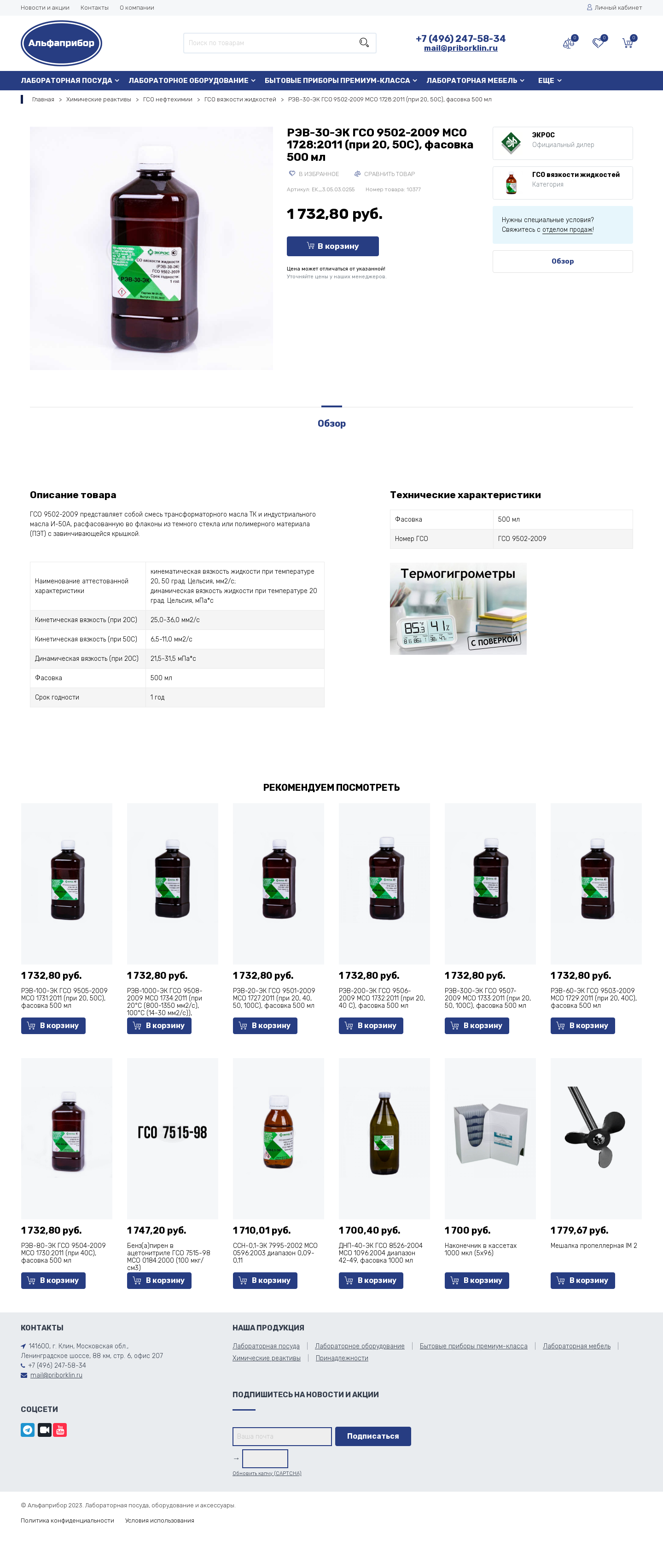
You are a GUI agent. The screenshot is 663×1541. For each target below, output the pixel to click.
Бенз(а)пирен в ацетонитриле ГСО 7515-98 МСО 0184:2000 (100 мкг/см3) (168, 1257)
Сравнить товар (385, 174)
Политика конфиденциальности (67, 1520)
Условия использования (159, 1520)
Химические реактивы (98, 99)
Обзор (563, 261)
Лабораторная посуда (66, 80)
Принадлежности (342, 1358)
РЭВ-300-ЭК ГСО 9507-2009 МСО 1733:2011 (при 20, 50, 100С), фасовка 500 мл (488, 998)
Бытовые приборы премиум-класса (337, 80)
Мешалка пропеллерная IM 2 (594, 1246)
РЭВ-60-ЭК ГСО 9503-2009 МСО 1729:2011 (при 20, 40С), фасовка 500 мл (594, 998)
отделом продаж (567, 230)
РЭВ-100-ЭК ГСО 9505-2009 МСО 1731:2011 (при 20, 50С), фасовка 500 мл (64, 998)
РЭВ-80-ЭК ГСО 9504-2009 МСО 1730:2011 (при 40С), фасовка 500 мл (63, 1253)
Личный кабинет (614, 7)
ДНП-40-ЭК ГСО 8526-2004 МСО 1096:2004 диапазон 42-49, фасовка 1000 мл (381, 1253)
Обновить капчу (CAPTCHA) (267, 1473)
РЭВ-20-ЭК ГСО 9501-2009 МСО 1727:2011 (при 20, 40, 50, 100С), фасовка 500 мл (274, 998)
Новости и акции (45, 7)
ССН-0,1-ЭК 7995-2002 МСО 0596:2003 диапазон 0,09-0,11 (275, 1253)
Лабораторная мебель (472, 80)
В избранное (314, 174)
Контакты (95, 7)
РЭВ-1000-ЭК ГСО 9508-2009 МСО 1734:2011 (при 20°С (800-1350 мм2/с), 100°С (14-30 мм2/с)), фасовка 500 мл (165, 1005)
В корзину (333, 246)
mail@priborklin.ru (461, 48)
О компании (137, 7)
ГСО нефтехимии (167, 99)
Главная (43, 99)
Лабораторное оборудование (188, 80)
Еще (546, 80)
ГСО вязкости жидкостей (240, 99)
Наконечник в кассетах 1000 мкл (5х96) (481, 1249)
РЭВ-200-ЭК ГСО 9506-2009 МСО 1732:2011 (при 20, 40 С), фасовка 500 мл (382, 998)
